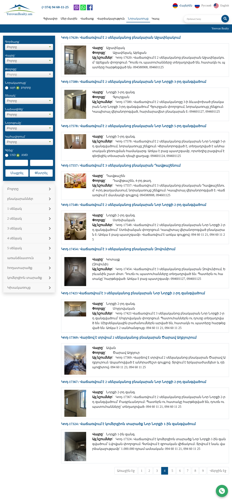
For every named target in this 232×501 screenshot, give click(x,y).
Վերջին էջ (218, 470)
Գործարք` (12, 41)
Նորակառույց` (16, 82)
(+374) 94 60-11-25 (55, 7)
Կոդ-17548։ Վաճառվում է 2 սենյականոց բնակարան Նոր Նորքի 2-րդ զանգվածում (133, 205)
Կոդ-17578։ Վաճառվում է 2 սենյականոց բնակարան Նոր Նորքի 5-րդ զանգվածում (133, 126)
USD (13, 155)
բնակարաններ (29, 198)
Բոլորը (29, 189)
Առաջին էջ (126, 470)
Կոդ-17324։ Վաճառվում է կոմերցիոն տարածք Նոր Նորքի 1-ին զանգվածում (128, 424)
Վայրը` (10, 55)
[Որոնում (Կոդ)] (202, 19)
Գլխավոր (50, 18)
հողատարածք (29, 268)
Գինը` (9, 150)
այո (12, 87)
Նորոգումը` (13, 122)
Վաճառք (87, 18)
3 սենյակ (29, 228)
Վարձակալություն (111, 18)
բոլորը (26, 87)
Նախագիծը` (14, 109)
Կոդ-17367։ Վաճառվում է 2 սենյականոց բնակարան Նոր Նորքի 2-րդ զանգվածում (133, 382)
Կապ (155, 18)
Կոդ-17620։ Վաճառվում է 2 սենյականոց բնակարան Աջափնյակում (121, 37)
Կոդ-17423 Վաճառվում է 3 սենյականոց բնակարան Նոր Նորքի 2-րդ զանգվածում (133, 293)
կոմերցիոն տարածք (29, 277)
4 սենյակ (29, 238)
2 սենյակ (29, 218)
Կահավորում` (15, 136)
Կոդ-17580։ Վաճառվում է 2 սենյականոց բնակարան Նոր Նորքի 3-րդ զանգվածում (133, 82)
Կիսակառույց (29, 287)
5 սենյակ (29, 248)
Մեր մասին (69, 18)
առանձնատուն (29, 258)
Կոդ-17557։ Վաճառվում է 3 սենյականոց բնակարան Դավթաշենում (121, 165)
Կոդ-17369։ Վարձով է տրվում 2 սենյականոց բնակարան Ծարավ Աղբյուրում (129, 337)
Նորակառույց (138, 18)
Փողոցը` (11, 69)
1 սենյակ (29, 208)
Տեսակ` (10, 95)
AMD (24, 155)
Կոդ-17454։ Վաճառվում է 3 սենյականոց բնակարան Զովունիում (118, 249)
